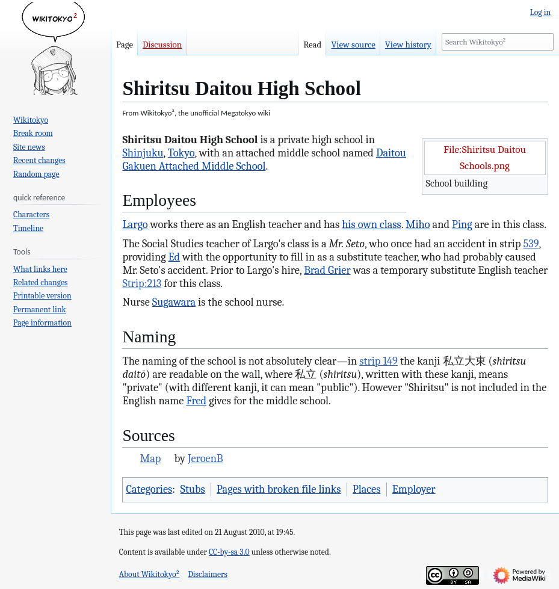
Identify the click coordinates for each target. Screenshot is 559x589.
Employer (414, 489)
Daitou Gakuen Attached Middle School (264, 159)
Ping (462, 224)
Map (150, 458)
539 (531, 243)
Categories (149, 489)
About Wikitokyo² (149, 574)
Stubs (193, 489)
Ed (174, 257)
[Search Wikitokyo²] (498, 42)
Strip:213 (141, 283)
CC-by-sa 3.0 (229, 552)
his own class (371, 224)
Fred (196, 400)
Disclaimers (207, 574)
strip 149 (378, 361)
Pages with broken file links (279, 489)
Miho (418, 224)
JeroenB (205, 458)
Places (367, 489)
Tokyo (181, 152)
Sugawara (174, 302)
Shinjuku (142, 152)
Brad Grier (327, 270)
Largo (134, 224)
